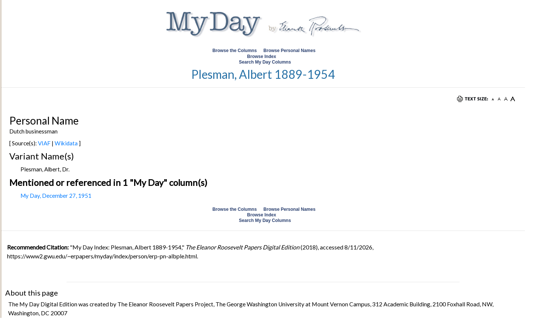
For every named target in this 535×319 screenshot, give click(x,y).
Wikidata (66, 143)
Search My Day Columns (265, 62)
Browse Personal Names (290, 50)
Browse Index (261, 56)
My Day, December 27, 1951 (55, 195)
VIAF (44, 143)
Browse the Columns (235, 50)
